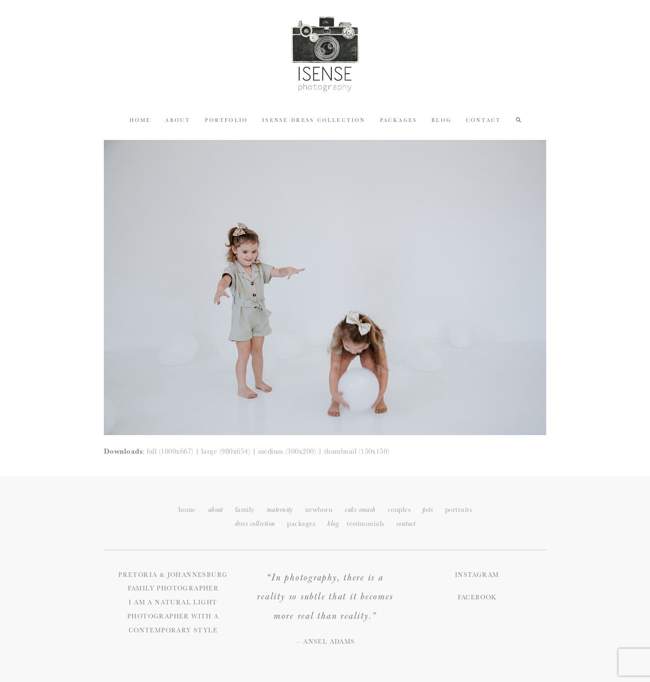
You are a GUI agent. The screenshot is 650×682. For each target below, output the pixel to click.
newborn (319, 509)
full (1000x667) (170, 451)
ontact (405, 524)
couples (399, 509)
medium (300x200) (287, 451)
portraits (458, 509)
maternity (280, 510)
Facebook (477, 597)
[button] (518, 119)
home (187, 509)
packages (301, 523)
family (245, 509)
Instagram (477, 575)
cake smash (360, 510)
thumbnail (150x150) (357, 451)
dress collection (255, 524)
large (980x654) (225, 451)
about (215, 510)
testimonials (365, 523)
